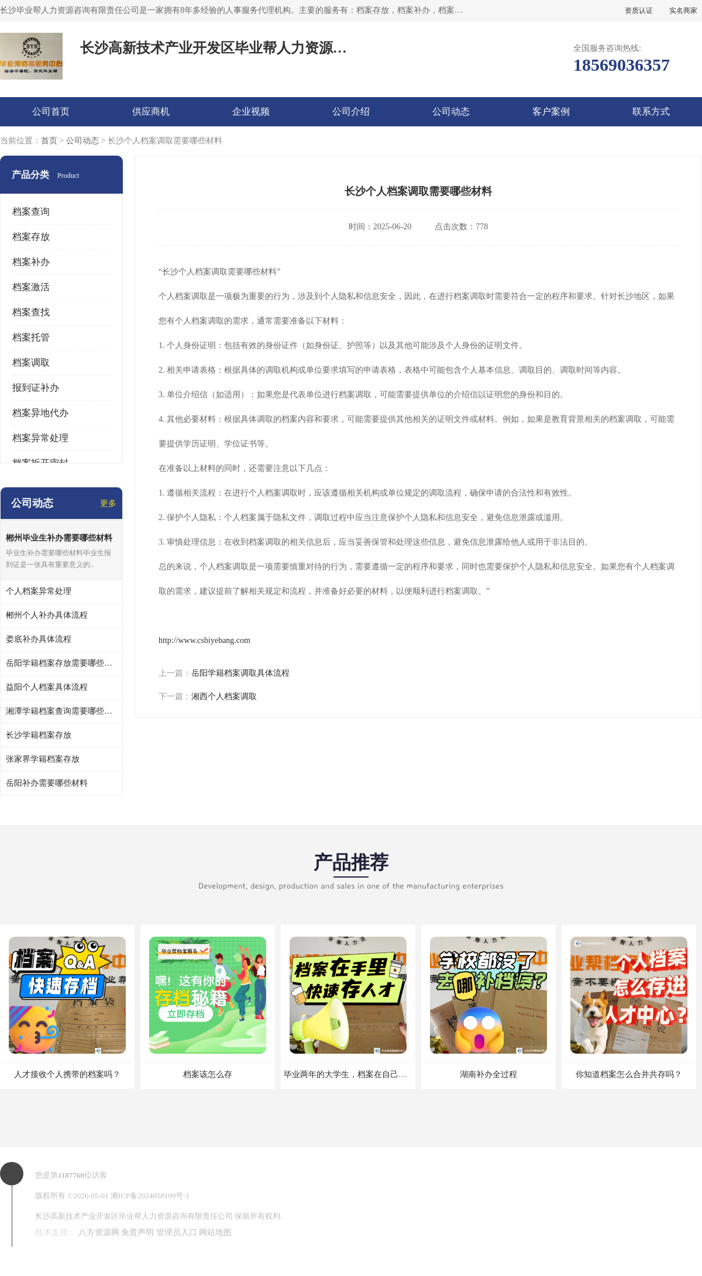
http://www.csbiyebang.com (204, 640)
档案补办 (31, 262)
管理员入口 (176, 1232)
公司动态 (451, 111)
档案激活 (31, 287)
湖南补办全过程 (488, 1074)
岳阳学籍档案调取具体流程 (240, 673)
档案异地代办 (40, 413)
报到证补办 (35, 388)
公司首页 (51, 111)
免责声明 (137, 1232)
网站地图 (215, 1232)
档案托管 (31, 337)
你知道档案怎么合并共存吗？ (629, 1074)
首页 (49, 140)
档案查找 (31, 312)
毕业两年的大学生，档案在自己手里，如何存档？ (374, 1074)
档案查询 (31, 211)
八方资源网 (98, 1232)
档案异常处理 (40, 438)
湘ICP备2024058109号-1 (150, 1195)
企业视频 (251, 111)
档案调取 (31, 362)
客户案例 (551, 111)
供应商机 (151, 111)
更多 (108, 503)
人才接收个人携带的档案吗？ (67, 1074)
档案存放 (31, 237)
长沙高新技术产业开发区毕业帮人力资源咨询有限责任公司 (134, 1216)
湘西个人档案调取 (224, 696)
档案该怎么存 (207, 1074)
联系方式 (651, 111)
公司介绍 (351, 111)
